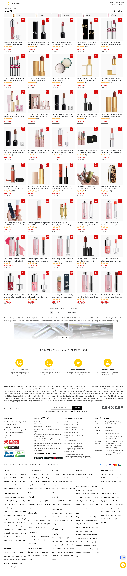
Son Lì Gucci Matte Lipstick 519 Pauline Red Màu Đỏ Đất (38, 79)
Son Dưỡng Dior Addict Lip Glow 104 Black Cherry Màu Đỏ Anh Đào (87, 224)
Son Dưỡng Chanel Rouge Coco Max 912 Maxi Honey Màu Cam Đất (39, 224)
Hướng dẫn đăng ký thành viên (74, 449)
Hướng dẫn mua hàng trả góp (73, 454)
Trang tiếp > (71, 312)
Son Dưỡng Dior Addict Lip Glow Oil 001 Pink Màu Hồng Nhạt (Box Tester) (39, 296)
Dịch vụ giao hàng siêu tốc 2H (73, 446)
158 (63, 312)
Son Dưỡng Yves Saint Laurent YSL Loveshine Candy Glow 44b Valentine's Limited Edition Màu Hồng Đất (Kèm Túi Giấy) (87, 152)
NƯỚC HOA (55, 470)
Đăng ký (77, 407)
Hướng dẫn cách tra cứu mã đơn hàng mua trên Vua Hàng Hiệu (47, 423)
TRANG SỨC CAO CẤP (107, 470)
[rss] (121, 407)
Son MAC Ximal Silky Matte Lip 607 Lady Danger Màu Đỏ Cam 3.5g (87, 115)
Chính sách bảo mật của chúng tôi (76, 411)
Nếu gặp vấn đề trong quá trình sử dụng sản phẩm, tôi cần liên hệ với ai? (48, 445)
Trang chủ (7, 8)
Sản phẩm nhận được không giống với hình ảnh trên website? (47, 435)
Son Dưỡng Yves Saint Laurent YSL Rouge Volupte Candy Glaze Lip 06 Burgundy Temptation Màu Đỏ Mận (112, 43)
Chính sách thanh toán (71, 432)
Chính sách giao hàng (71, 427)
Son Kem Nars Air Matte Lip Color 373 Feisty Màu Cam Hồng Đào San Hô (63, 188)
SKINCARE (7, 549)
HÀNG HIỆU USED (57, 529)
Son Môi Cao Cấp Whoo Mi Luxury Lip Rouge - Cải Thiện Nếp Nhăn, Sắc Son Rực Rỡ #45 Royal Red (63, 224)
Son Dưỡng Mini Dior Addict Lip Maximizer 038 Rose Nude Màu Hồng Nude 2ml (62, 296)
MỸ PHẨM (55, 534)
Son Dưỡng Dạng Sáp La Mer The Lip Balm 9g (62, 79)
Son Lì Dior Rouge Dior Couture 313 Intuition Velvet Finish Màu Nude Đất (63, 115)
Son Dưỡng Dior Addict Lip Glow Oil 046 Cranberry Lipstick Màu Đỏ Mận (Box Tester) (14, 296)
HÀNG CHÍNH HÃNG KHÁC (109, 493)
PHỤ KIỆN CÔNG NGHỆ (35, 548)
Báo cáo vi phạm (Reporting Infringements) (77, 457)
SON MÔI (79, 470)
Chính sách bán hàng (71, 422)
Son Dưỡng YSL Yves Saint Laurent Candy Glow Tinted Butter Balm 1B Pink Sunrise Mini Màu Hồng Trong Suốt (88, 188)
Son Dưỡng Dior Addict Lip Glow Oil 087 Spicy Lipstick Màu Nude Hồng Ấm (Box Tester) (111, 260)
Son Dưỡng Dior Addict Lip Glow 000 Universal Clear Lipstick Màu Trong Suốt (87, 296)
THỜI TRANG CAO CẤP (11, 493)
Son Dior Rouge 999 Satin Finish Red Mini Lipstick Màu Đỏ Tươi (39, 43)
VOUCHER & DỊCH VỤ (35, 470)
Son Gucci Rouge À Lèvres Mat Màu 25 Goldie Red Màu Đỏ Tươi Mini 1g (39, 188)
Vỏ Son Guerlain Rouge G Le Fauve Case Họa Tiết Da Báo (110, 188)
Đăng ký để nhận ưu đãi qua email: (15, 409)
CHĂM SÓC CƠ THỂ (34, 532)
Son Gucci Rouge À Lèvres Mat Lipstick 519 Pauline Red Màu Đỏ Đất (112, 115)
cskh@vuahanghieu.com (112, 433)
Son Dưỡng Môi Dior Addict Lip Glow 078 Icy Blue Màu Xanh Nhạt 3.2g (62, 260)
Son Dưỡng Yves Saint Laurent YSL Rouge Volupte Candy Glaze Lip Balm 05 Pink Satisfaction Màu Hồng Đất (15, 79)
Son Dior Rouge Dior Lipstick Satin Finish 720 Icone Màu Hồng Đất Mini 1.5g (63, 43)
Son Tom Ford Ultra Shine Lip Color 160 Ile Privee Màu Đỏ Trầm (86, 79)
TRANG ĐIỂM (80, 483)
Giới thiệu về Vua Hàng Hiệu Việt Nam (16, 422)
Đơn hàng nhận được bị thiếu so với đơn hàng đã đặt (46, 430)
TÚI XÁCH (7, 470)
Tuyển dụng (7, 435)
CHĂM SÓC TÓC (57, 509)
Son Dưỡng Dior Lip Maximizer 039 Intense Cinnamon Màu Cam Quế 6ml (63, 152)
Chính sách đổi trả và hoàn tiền (74, 430)
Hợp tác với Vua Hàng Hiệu (12, 427)
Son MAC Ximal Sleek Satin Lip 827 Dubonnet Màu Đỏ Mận (87, 260)
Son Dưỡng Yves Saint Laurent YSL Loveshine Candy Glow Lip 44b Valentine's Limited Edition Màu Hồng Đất (38, 152)
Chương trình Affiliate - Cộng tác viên (15, 430)
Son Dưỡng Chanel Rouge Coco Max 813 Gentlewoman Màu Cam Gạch (15, 224)
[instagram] (108, 407)
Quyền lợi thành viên (70, 451)
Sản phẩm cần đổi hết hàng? (43, 426)
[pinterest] (112, 407)
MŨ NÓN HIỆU (32, 513)
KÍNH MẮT (55, 497)
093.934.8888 (119, 2)
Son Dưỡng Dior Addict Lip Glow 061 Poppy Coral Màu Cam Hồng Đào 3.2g (39, 260)
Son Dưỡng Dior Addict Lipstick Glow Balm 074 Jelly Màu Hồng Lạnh (14, 260)
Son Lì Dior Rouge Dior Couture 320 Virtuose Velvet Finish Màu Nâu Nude (14, 152)
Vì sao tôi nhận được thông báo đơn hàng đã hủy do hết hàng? (48, 440)
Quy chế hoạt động (10, 424)
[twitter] (117, 407)
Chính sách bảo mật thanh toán (74, 435)
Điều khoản (23, 464)
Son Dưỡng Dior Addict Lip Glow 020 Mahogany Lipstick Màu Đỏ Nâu (111, 296)
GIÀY (78, 513)
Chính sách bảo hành (71, 424)
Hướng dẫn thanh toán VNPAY (13, 432)
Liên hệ (6, 438)
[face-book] (104, 407)
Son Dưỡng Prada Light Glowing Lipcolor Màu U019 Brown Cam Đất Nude (111, 152)
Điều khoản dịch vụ (70, 440)
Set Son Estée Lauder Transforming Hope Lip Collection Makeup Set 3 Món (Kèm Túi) (15, 115)
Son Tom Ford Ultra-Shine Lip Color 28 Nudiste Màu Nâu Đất (111, 79)
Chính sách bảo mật (70, 438)
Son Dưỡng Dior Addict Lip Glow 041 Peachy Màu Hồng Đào (111, 224)
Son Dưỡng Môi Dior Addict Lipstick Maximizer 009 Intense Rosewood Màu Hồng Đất (14, 43)
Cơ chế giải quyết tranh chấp (73, 443)
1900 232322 (120, 4)
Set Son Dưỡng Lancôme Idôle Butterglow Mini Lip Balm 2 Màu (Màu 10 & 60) (38, 115)
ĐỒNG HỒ (31, 497)
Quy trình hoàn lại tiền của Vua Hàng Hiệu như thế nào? (47, 449)
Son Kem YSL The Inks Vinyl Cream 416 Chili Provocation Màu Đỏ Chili (86, 43)
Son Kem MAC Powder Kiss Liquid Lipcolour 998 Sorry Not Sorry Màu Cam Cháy (14, 188)
